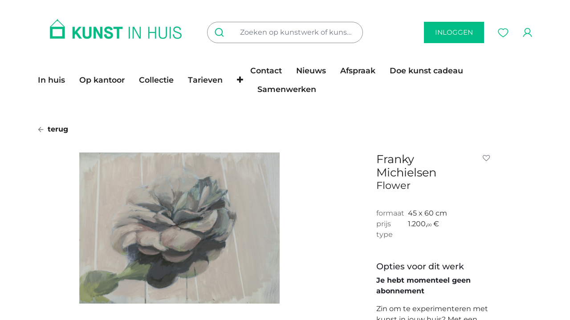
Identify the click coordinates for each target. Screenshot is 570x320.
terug (53, 129)
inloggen (454, 32)
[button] (240, 80)
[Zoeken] (221, 32)
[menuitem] (55, 80)
